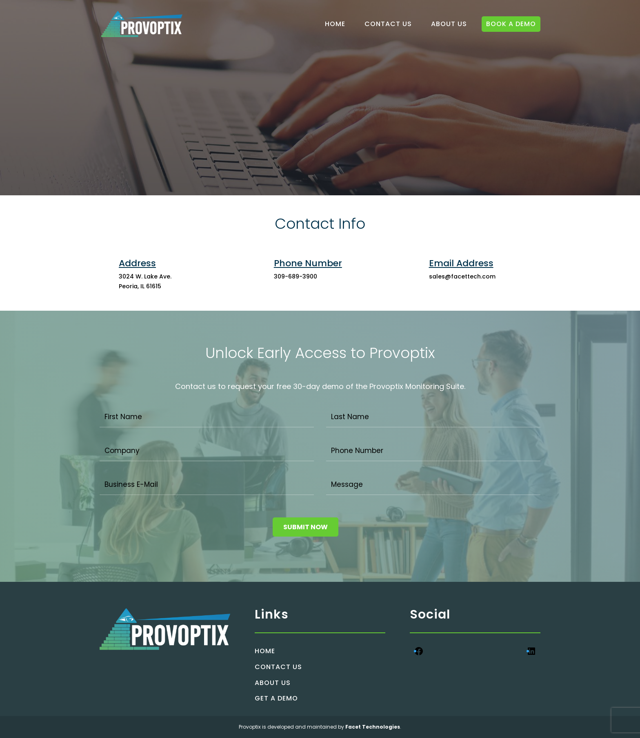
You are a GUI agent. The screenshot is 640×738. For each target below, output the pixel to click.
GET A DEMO (276, 698)
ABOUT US (449, 24)
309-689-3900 (295, 276)
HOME (335, 24)
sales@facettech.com (462, 276)
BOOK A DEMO (511, 24)
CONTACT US (388, 24)
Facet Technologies (372, 726)
